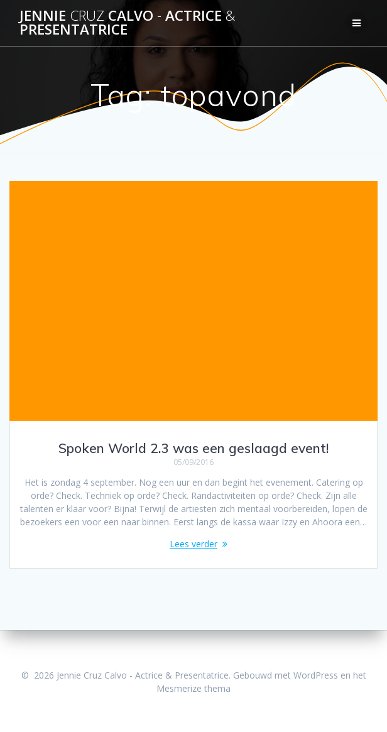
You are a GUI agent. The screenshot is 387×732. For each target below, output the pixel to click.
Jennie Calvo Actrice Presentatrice (127, 23)
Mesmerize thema (193, 688)
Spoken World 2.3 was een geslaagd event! (193, 448)
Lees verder (193, 544)
